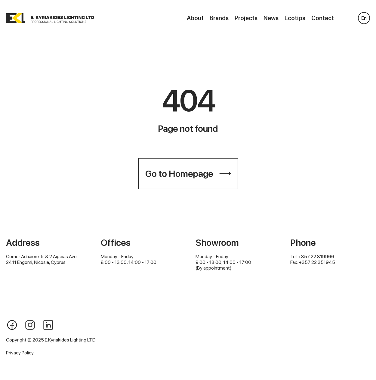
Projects (246, 18)
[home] (50, 18)
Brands (219, 18)
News (271, 18)
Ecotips (295, 18)
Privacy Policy (20, 353)
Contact (322, 18)
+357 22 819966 (316, 256)
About (195, 18)
